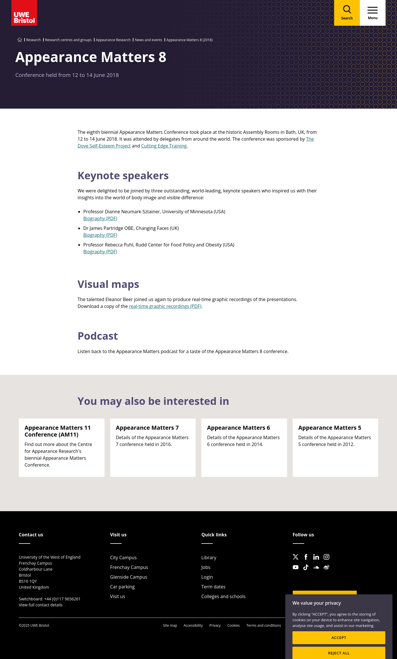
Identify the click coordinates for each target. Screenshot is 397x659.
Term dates (213, 587)
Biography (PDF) (100, 218)
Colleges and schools (223, 596)
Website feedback (320, 597)
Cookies (233, 625)
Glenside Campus (128, 577)
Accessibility (193, 625)
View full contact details (41, 605)
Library (208, 557)
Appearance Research (113, 39)
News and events (148, 39)
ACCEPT (338, 645)
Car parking (122, 587)
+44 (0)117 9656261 (62, 599)
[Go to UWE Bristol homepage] (19, 39)
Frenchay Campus (129, 567)
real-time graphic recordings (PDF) (165, 306)
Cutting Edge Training (164, 146)
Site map (170, 625)
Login (207, 577)
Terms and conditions (263, 625)
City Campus (123, 557)
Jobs (205, 567)
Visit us (117, 596)
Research (33, 39)
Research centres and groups (68, 39)
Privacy (215, 625)
